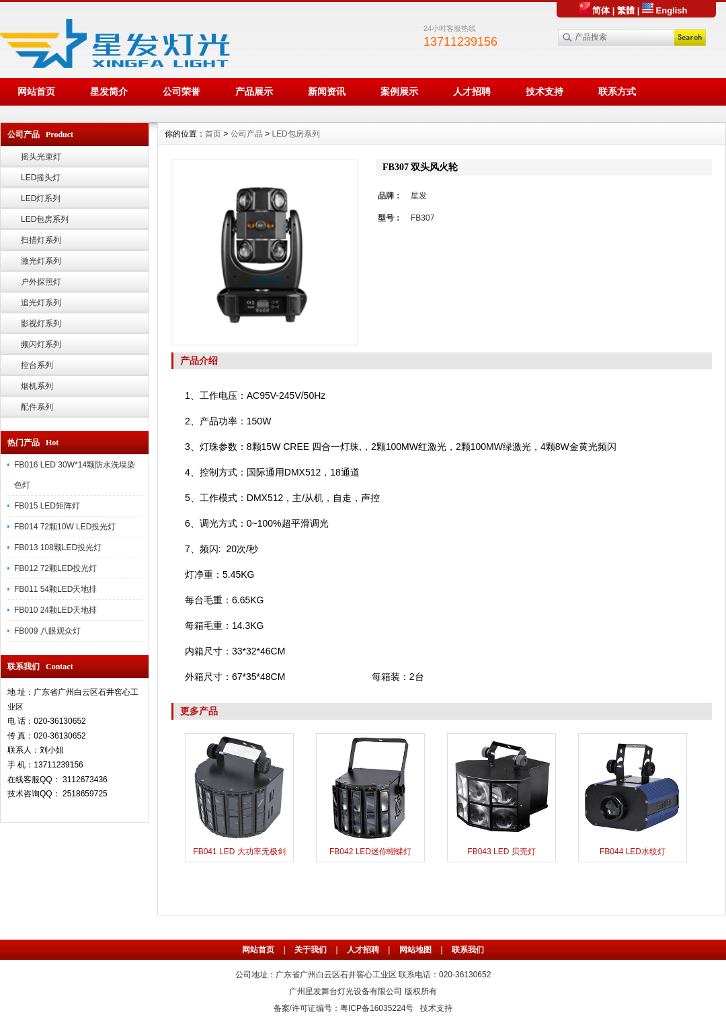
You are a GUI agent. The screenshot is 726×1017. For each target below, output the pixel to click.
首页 (213, 134)
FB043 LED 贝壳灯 (501, 851)
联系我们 (468, 949)
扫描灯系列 (41, 240)
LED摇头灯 (41, 177)
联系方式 (617, 91)
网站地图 (415, 949)
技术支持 (544, 91)
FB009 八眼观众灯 (47, 631)
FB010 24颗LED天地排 (55, 610)
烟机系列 (37, 386)
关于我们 (310, 949)
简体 (594, 10)
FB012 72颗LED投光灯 (55, 568)
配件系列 (37, 407)
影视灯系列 (41, 323)
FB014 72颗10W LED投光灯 (65, 526)
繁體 (626, 10)
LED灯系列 (41, 198)
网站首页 (36, 91)
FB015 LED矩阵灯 (47, 506)
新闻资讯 (327, 91)
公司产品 (247, 134)
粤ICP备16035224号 (376, 1008)
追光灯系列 (41, 302)
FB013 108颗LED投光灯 (58, 547)
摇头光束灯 (41, 156)
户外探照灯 (41, 282)
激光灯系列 (41, 261)
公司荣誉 (181, 91)
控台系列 (37, 365)
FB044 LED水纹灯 (633, 851)
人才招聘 (472, 91)
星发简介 (109, 91)
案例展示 (399, 91)
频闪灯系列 (41, 344)
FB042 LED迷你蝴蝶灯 (370, 851)
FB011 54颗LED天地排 (55, 589)
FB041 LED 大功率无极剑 (239, 851)
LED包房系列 (45, 219)
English (665, 10)
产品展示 (254, 91)
